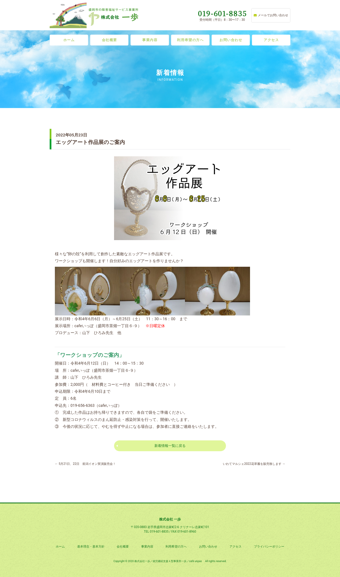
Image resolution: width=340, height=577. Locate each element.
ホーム (69, 40)
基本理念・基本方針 (91, 546)
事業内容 (149, 40)
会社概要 (109, 40)
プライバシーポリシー (269, 546)
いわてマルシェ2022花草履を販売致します (254, 463)
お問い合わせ (230, 40)
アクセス (271, 40)
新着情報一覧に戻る (170, 446)
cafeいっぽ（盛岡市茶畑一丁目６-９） (108, 325)
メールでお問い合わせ (271, 15)
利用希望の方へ (190, 40)
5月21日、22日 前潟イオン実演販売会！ (85, 463)
